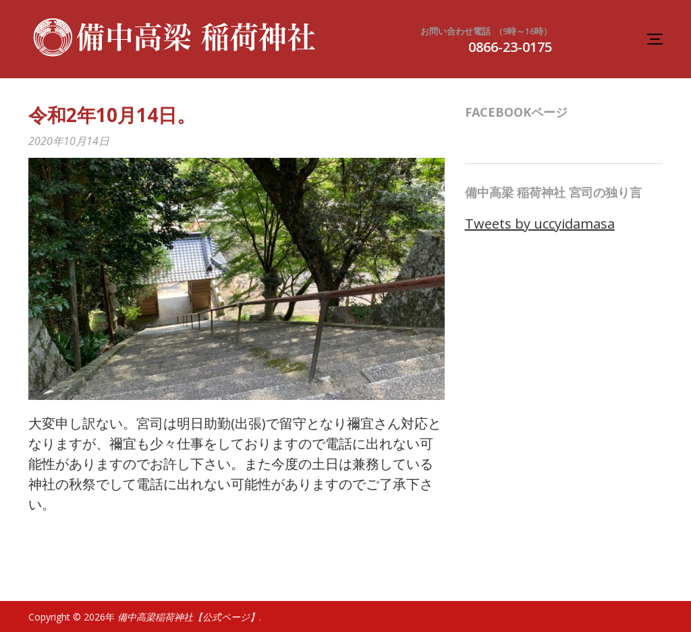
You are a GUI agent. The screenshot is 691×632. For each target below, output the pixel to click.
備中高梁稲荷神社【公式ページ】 (188, 616)
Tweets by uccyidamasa (540, 223)
